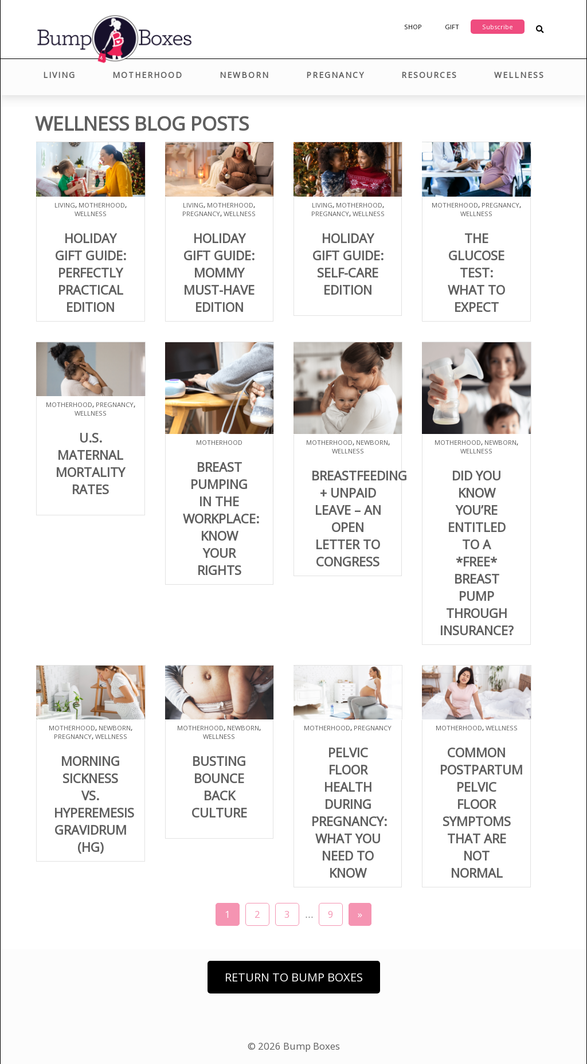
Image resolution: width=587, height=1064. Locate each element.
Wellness (519, 74)
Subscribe (497, 26)
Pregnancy (335, 74)
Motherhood (147, 74)
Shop (413, 26)
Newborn (244, 74)
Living (59, 74)
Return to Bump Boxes (294, 977)
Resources (429, 74)
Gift (452, 26)
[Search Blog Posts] (539, 29)
